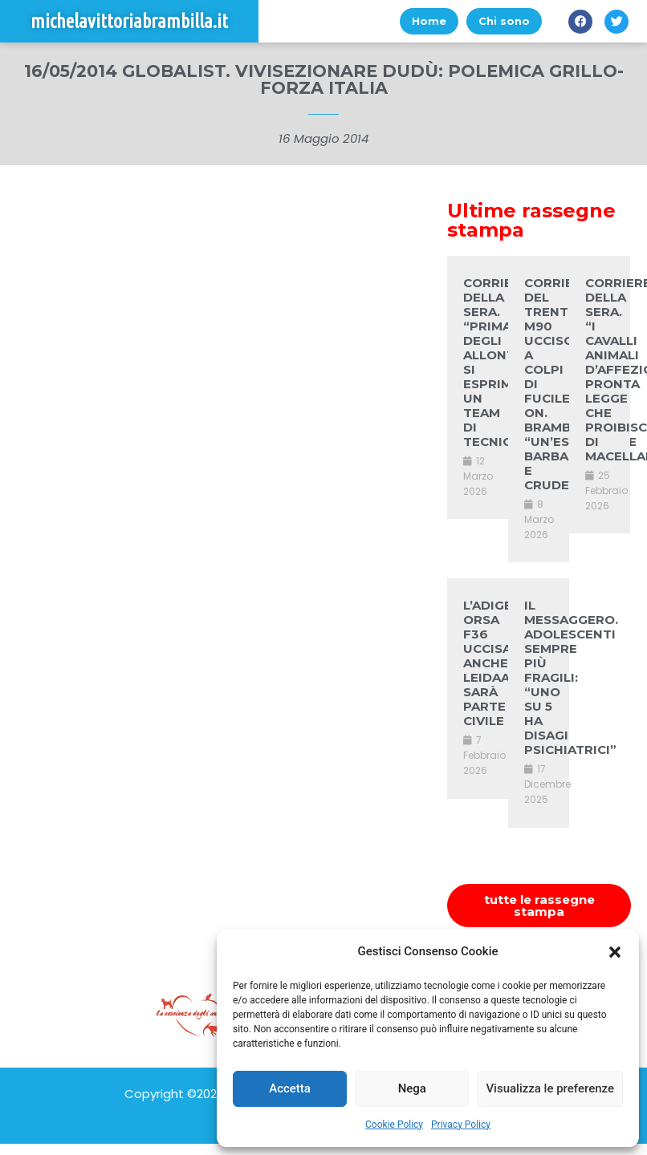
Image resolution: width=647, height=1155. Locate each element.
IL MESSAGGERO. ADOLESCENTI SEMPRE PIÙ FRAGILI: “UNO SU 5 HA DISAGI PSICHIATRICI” (571, 677)
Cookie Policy (394, 1124)
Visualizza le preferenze (550, 1088)
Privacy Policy (460, 1124)
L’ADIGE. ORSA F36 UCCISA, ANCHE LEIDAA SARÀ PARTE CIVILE (489, 663)
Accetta (290, 1088)
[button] (615, 952)
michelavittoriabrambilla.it (129, 21)
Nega (412, 1088)
